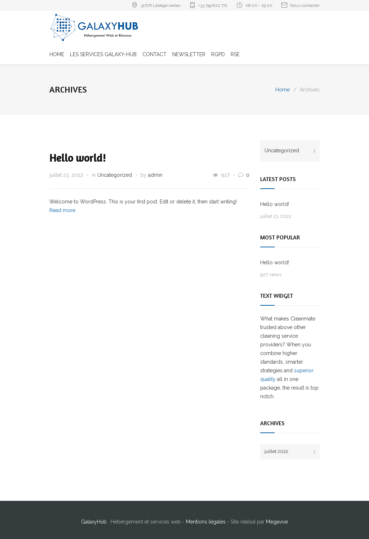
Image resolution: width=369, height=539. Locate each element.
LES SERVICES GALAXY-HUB (103, 54)
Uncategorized (114, 175)
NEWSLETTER (188, 54)
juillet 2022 (289, 451)
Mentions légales (206, 522)
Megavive (277, 522)
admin (155, 175)
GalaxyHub (94, 522)
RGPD (218, 54)
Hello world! (77, 158)
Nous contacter (305, 5)
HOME (56, 54)
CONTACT (154, 54)
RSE (235, 54)
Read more (62, 210)
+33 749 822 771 (212, 5)
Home (282, 90)
